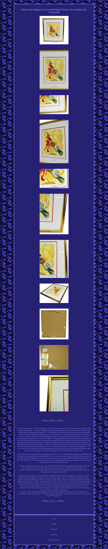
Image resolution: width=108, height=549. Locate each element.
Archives (54, 523)
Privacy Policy (54, 534)
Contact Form (54, 529)
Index (54, 518)
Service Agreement (54, 539)
